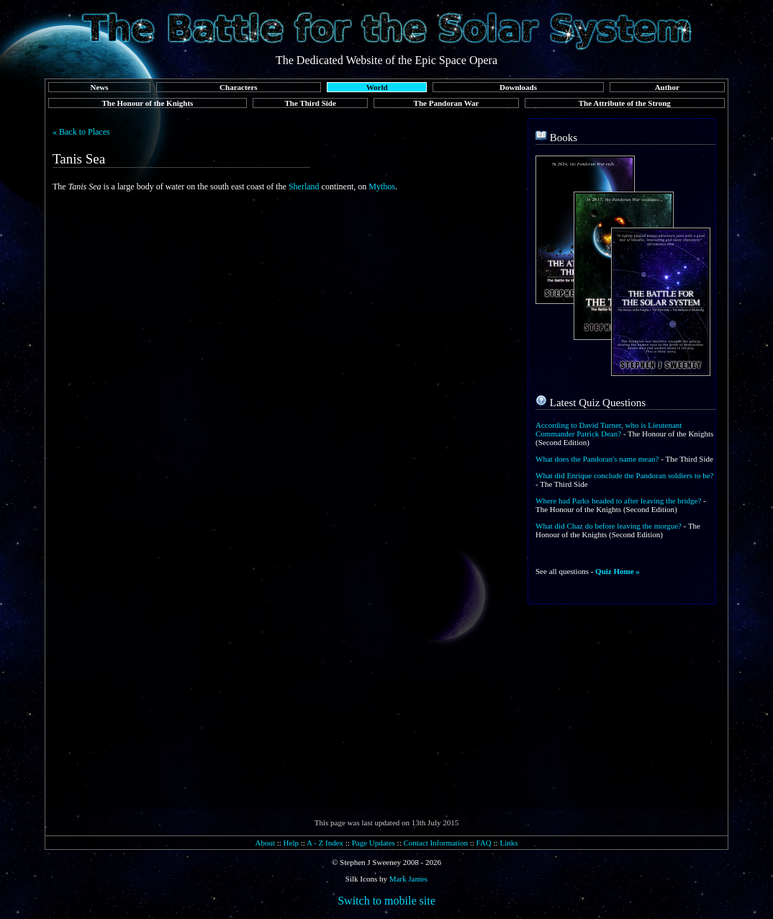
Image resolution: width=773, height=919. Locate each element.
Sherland (304, 186)
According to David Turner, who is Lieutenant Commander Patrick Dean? (608, 429)
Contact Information (435, 842)
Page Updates (373, 842)
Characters (239, 87)
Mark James (408, 878)
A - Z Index (325, 842)
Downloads (518, 87)
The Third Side (310, 103)
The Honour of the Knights (147, 103)
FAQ (484, 842)
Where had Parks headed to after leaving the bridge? (618, 500)
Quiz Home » (617, 571)
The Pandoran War (446, 103)
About (265, 842)
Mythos (382, 186)
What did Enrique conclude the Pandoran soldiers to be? (624, 475)
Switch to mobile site (386, 901)
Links (508, 842)
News (99, 87)
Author (667, 87)
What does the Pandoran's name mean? (597, 458)
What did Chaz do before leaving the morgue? (608, 525)
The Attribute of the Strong (625, 103)
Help (291, 842)
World (377, 87)
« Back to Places (81, 132)
